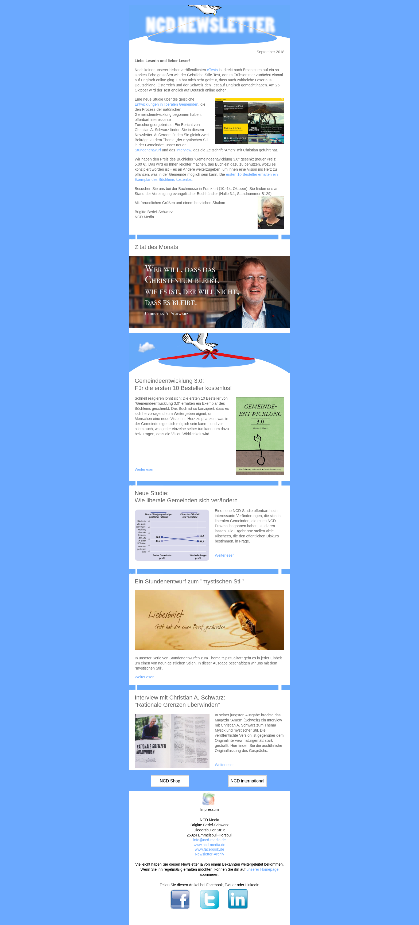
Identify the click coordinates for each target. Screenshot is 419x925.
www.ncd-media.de (209, 845)
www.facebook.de (209, 849)
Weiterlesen (144, 469)
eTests (212, 70)
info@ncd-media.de (209, 840)
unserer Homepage (262, 869)
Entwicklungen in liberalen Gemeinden (166, 104)
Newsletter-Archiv (209, 854)
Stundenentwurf (148, 150)
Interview (183, 150)
